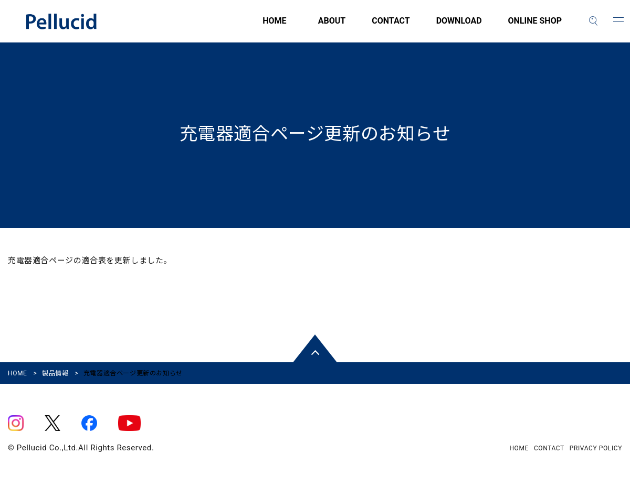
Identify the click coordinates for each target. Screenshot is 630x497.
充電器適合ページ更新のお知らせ (315, 133)
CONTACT (391, 27)
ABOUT (331, 27)
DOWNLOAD (459, 27)
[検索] (593, 20)
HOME (215, 27)
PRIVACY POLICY (596, 448)
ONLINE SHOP (534, 27)
